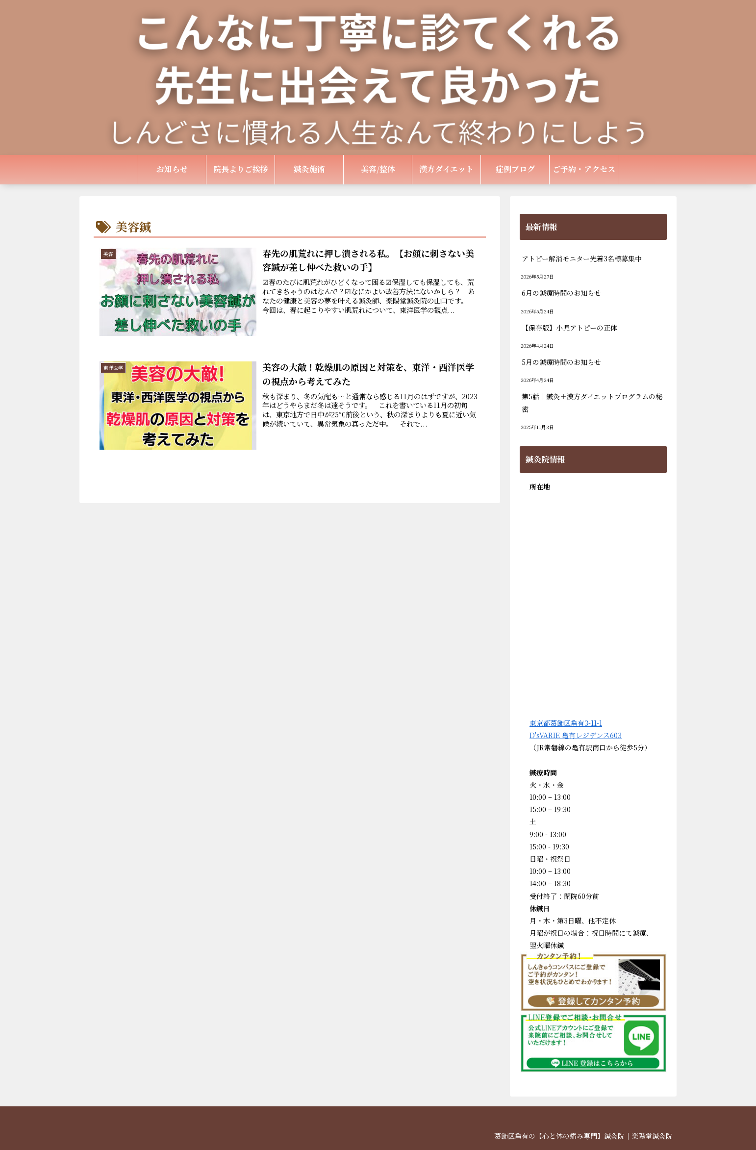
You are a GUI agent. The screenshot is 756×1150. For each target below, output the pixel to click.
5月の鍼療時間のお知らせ (561, 362)
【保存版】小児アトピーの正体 (569, 327)
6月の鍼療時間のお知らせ (561, 293)
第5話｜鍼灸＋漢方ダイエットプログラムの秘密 (592, 402)
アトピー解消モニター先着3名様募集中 (582, 258)
